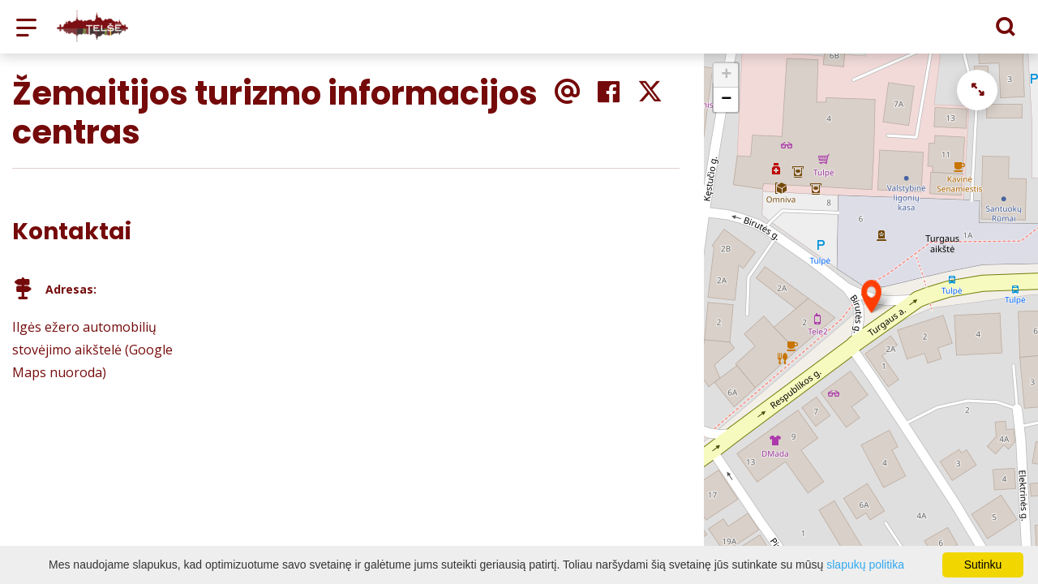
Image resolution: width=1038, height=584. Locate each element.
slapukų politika (865, 564)
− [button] (726, 100)
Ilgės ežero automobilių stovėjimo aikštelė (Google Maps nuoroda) (92, 349)
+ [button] (726, 75)
